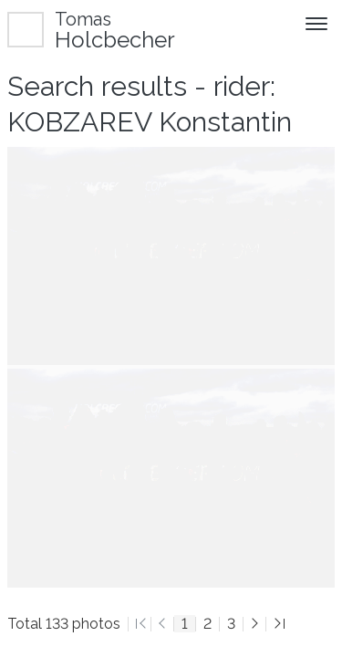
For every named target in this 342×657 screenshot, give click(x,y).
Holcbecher (115, 29)
